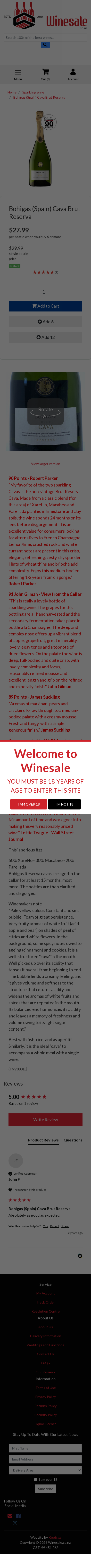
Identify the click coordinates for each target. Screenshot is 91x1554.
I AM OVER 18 (29, 804)
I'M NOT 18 (64, 804)
